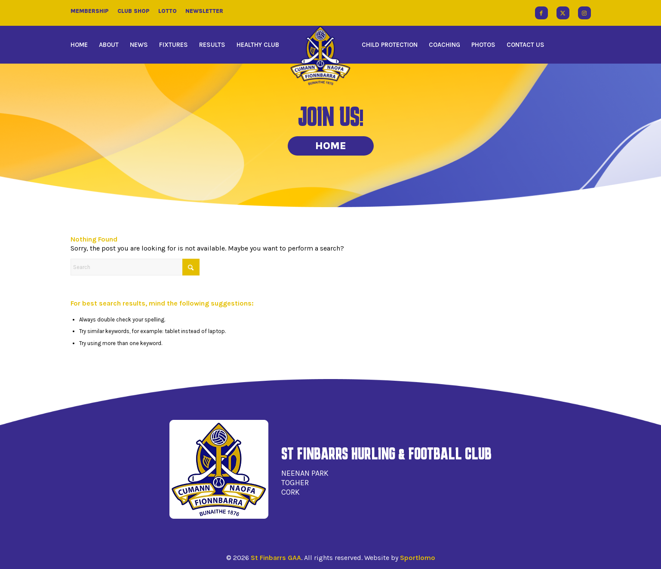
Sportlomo (417, 558)
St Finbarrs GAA (276, 558)
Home (330, 146)
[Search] (135, 267)
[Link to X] (562, 12)
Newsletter (204, 11)
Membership (90, 11)
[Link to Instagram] (584, 12)
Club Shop (133, 11)
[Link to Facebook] (541, 12)
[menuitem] (82, 45)
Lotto (167, 11)
